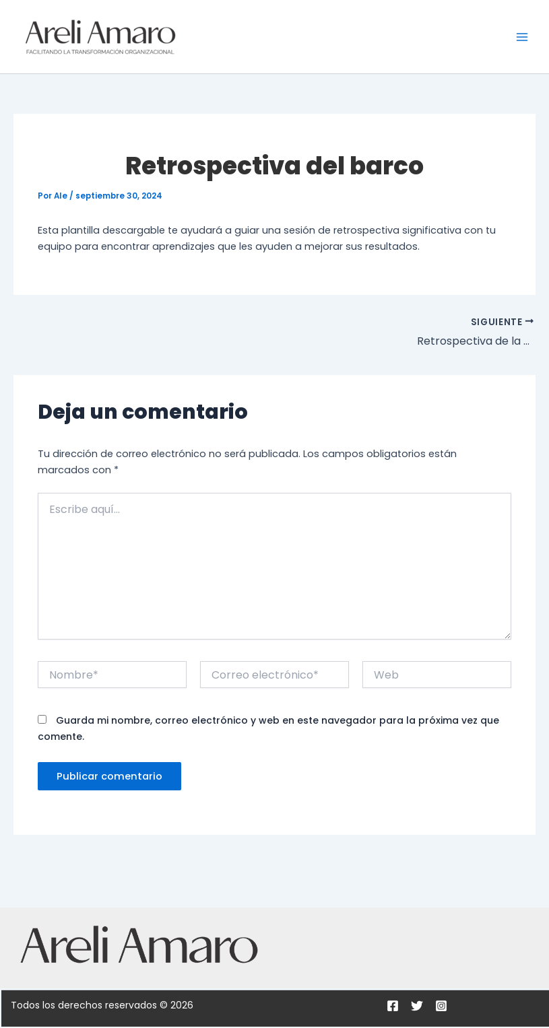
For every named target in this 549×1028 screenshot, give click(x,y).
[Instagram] (441, 1006)
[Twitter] (417, 1006)
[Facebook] (393, 1006)
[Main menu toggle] (522, 36)
